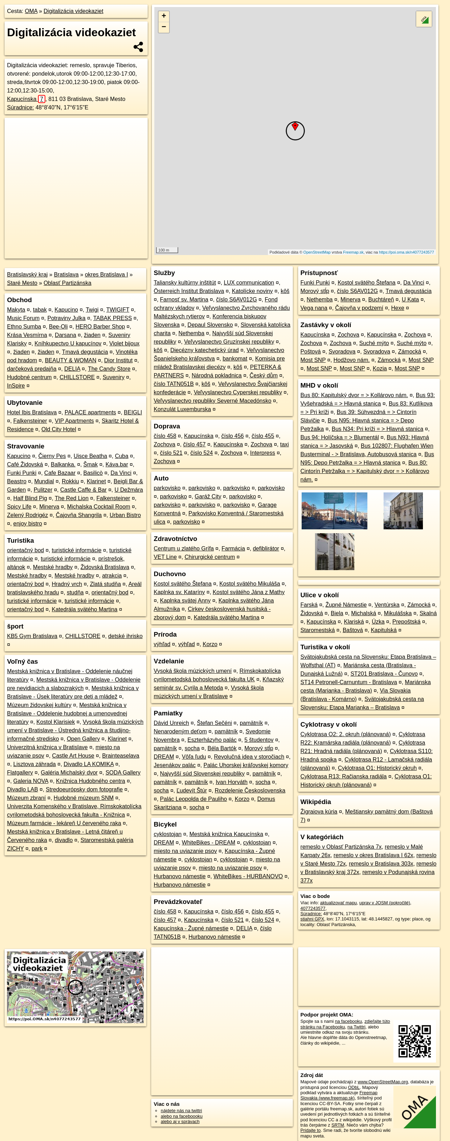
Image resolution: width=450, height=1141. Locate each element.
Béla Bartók (222, 748)
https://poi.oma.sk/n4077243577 (406, 252)
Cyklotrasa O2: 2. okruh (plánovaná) (346, 734)
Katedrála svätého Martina (84, 609)
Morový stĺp (258, 748)
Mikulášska (398, 613)
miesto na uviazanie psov (185, 851)
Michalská (363, 613)
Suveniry (113, 377)
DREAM (164, 757)
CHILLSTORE (77, 377)
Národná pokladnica (217, 375)
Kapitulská (384, 630)
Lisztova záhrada (34, 764)
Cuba (121, 456)
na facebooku (348, 1021)
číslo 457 (194, 444)
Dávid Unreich (171, 723)
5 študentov (259, 740)
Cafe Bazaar (60, 473)
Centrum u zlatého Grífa (184, 549)
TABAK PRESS (112, 318)
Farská (309, 605)
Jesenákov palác (174, 765)
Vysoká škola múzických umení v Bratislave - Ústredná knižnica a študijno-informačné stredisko (75, 730)
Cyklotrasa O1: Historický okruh (377, 768)
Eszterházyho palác (212, 740)
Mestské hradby (53, 567)
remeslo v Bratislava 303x (381, 864)
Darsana (65, 335)
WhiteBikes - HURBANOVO (248, 876)
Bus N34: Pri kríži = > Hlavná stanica (378, 429)
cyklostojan (167, 834)
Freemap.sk (353, 252)
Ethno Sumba (24, 327)
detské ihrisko (125, 636)
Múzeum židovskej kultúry (39, 705)
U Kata (410, 299)
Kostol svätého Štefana (183, 584)
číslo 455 (263, 436)
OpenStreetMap (317, 252)
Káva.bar (116, 464)
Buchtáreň (381, 299)
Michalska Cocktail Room (98, 507)
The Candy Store (109, 369)
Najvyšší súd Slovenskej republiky (202, 774)
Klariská (354, 622)
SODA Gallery (123, 773)
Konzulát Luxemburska (182, 409)
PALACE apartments (90, 412)
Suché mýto (374, 343)
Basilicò (93, 473)
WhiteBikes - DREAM (208, 843)
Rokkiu (70, 481)
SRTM (338, 1125)
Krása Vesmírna (27, 335)
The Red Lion (72, 498)
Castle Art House (73, 756)
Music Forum (23, 318)
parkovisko (167, 488)
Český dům (264, 375)
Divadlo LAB (22, 789)
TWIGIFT (117, 310)
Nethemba (192, 333)
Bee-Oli (58, 327)
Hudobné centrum (29, 377)
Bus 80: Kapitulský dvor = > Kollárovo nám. (354, 395)
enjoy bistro (27, 524)
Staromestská (318, 630)
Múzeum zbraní (26, 798)
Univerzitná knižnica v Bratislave (47, 747)
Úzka (378, 622)
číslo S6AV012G (236, 299)
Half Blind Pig (30, 498)
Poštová (311, 352)
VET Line (165, 557)
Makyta (16, 310)
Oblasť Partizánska (67, 283)
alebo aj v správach (180, 1121)
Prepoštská (406, 622)
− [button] (164, 27)
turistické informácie (76, 550)
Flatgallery (20, 773)
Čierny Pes (52, 456)
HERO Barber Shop (100, 327)
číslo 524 (201, 453)
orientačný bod (25, 550)
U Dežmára (129, 490)
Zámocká (409, 352)
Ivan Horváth (232, 782)
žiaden (92, 335)
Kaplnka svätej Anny (185, 601)
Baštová (353, 630)
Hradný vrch (67, 584)
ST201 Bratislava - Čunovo (384, 674)
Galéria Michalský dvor (69, 773)
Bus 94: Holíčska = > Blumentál (340, 437)
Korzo (210, 644)
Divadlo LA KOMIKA (89, 764)
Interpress (262, 453)
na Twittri (356, 1027)
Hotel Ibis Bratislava (32, 412)
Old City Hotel (58, 429)
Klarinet (96, 481)
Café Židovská (25, 464)
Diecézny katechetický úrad (204, 350)
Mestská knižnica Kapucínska (226, 834)
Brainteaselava (120, 756)
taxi (284, 444)
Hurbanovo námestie (180, 876)
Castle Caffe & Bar (83, 490)
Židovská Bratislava (105, 567)
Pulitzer (43, 490)
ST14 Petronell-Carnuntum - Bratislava (349, 682)
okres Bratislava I (106, 275)
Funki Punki (22, 473)
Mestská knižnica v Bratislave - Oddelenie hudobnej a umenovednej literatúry (67, 713)
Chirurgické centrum (210, 557)
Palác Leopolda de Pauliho (193, 799)
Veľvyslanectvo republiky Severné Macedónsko (212, 401)
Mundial (44, 481)
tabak (40, 310)
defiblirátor (266, 549)
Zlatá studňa (105, 584)
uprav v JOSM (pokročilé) (384, 902)
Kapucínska (26, 99)
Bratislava (66, 275)
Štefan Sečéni (214, 723)
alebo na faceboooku (181, 1116)
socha (192, 748)
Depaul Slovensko (210, 325)
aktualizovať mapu (338, 902)
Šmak (90, 464)
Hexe (397, 308)
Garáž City (208, 496)
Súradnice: (20, 107)
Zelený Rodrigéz (27, 515)
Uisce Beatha (90, 456)
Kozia (380, 368)
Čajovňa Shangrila (79, 515)
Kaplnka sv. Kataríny (179, 592)
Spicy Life (19, 507)
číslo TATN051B (174, 384)
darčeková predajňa (32, 369)
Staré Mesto (22, 283)
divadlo (64, 840)
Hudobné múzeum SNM (84, 798)
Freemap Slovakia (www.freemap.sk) (339, 1095)
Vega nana (314, 308)
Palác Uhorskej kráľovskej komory (246, 765)
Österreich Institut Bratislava (189, 291)
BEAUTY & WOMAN (70, 360)
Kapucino (66, 310)
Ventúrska (386, 605)
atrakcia (112, 576)
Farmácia (233, 549)
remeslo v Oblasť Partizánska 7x (341, 847)
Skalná (428, 613)
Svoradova (342, 352)
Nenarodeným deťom (180, 731)
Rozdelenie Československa (250, 790)
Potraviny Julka (66, 318)
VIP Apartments (74, 421)
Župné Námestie (346, 605)
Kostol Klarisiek (56, 722)
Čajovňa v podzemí (359, 308)
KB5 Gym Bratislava (32, 636)
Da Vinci (120, 473)
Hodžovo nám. (352, 360)
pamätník (251, 723)
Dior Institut (118, 360)
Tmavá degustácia (85, 352)
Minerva (49, 507)
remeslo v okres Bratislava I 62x (373, 855)
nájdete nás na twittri (181, 1110)
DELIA (72, 369)
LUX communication (249, 283)
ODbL (354, 1087)
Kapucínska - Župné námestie (191, 928)
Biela (337, 613)
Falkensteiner (30, 421)
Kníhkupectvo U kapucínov (67, 343)
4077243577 (313, 908)
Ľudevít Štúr (191, 790)
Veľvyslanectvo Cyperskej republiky (238, 392)
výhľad (162, 644)
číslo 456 (232, 436)
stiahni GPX (312, 919)
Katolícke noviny (252, 291)
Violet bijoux (124, 343)
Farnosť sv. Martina (184, 299)
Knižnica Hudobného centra (90, 781)
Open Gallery (83, 739)
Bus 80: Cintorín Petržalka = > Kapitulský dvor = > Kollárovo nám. (365, 471)
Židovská (312, 613)
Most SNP (313, 360)
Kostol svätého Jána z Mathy (249, 592)
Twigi (92, 310)
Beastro (16, 481)
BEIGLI (133, 412)
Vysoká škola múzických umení (193, 671)
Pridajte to (311, 1130)
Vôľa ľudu (194, 757)
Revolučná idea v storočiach (249, 757)
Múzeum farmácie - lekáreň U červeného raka (64, 823)
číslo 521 (171, 453)
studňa (75, 592)
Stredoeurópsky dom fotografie (84, 789)
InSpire (16, 386)
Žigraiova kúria (319, 812)
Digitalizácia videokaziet (73, 11)
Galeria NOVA (30, 781)
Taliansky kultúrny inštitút (185, 283)
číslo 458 (165, 436)
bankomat (235, 359)
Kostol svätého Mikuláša (249, 584)
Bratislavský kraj (27, 275)
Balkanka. (63, 464)
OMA (31, 11)
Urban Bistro (125, 515)
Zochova (164, 444)
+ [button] (164, 16)
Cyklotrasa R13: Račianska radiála (344, 776)
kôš (285, 291)
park (37, 849)
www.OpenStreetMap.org (383, 1081)
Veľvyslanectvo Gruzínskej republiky (229, 342)
